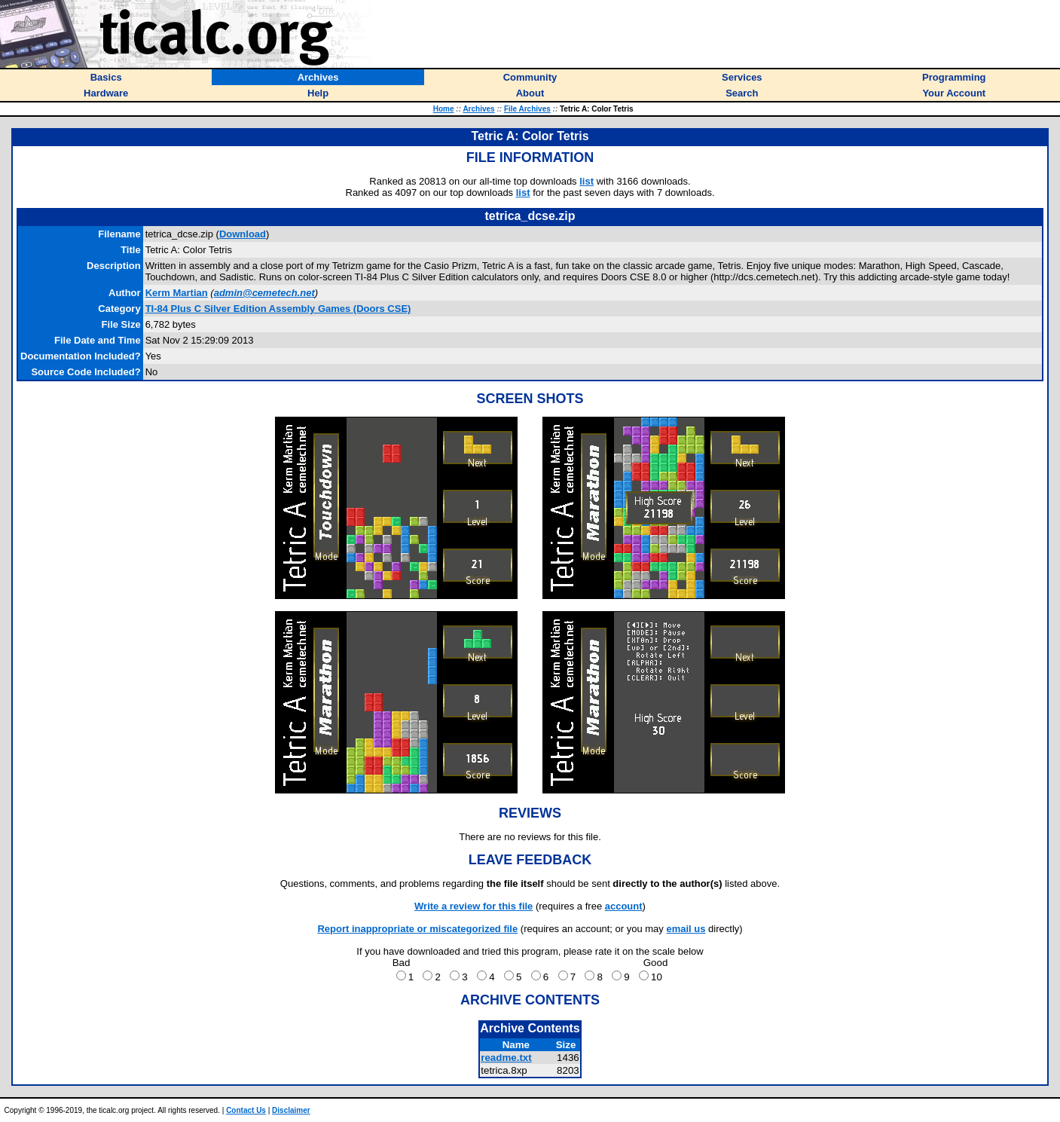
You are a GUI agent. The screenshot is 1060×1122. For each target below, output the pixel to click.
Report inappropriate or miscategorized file (417, 928)
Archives (478, 109)
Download (242, 234)
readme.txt (506, 1057)
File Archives (527, 109)
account (624, 906)
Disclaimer (291, 1110)
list (586, 181)
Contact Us (246, 1110)
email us (685, 928)
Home (443, 109)
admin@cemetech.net (264, 292)
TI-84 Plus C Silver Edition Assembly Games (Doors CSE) (278, 308)
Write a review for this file (473, 906)
